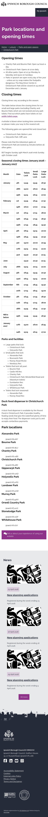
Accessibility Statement (14, 771)
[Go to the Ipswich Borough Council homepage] (24, 4)
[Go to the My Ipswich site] (41, 12)
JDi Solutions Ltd (24, 810)
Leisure (13, 47)
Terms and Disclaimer (13, 781)
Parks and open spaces (28, 47)
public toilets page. (10, 116)
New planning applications (22, 595)
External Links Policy (12, 776)
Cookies (7, 773)
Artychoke (6, 812)
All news (24, 697)
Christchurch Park (10, 50)
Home (4, 47)
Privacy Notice (10, 779)
